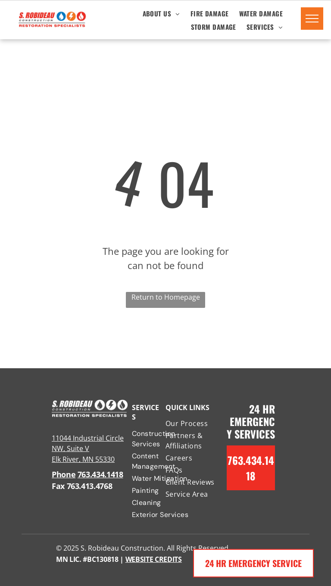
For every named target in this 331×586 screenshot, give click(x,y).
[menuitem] (161, 13)
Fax (58, 486)
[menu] (312, 18)
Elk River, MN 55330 (83, 459)
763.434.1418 (100, 474)
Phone (63, 474)
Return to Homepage (165, 297)
